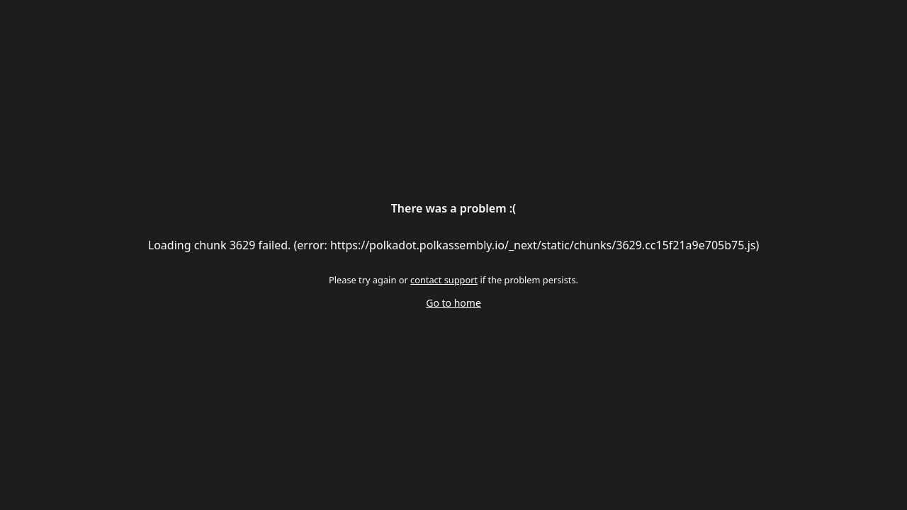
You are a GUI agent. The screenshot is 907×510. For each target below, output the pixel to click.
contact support (444, 279)
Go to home (453, 303)
